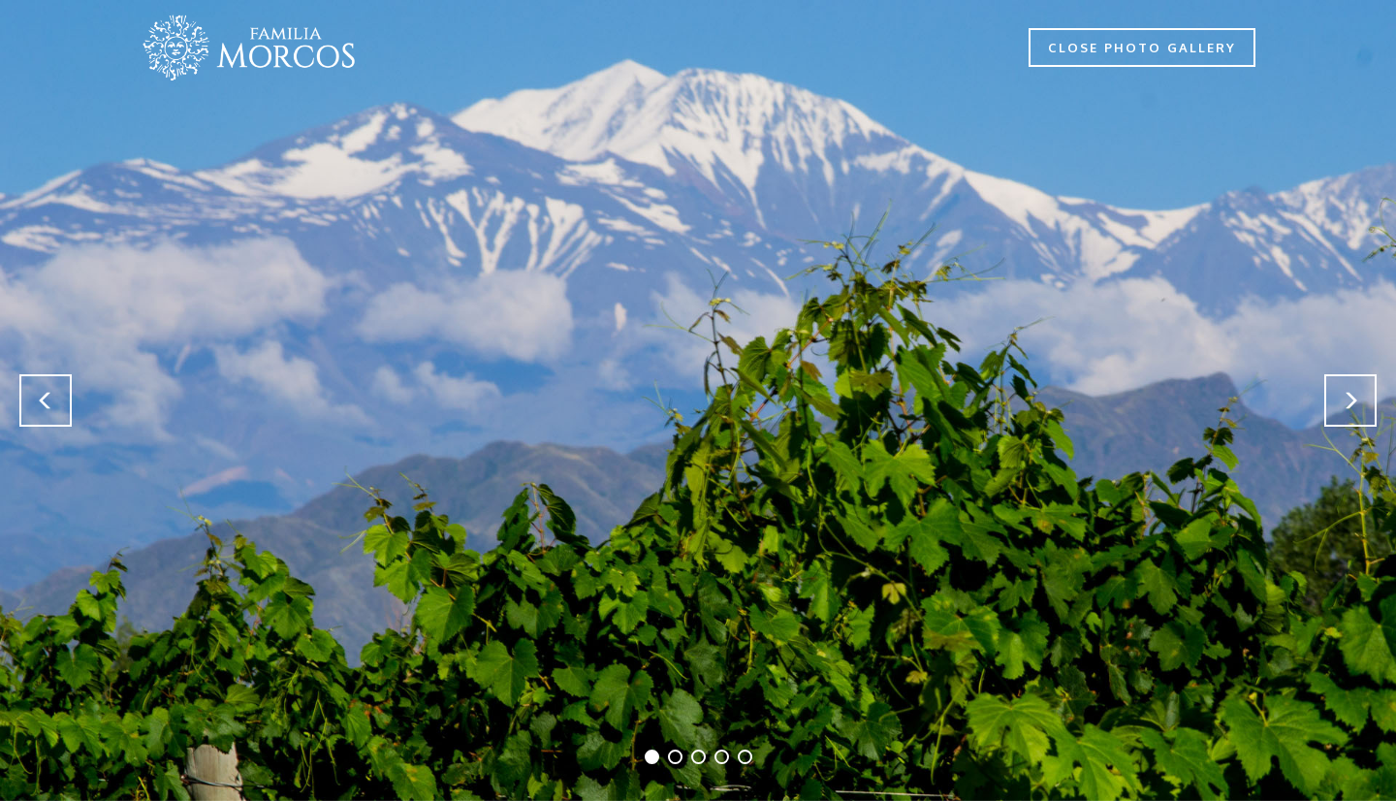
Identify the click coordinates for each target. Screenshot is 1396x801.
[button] (45, 400)
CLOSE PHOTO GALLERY (1142, 47)
